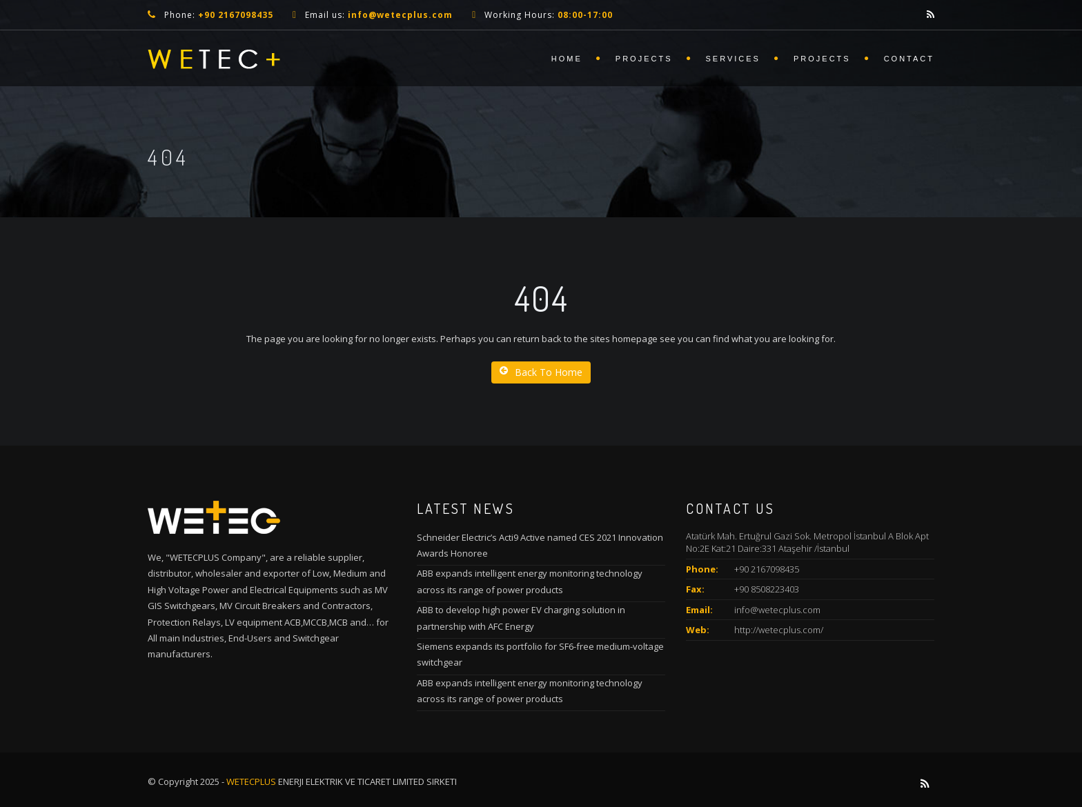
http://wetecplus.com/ (778, 630)
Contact (909, 58)
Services (733, 58)
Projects (644, 58)
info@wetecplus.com (777, 610)
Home (566, 58)
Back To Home (541, 372)
